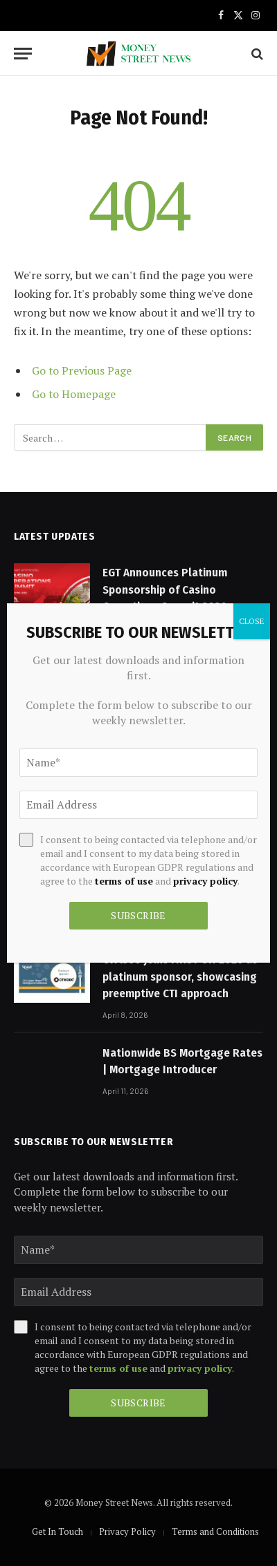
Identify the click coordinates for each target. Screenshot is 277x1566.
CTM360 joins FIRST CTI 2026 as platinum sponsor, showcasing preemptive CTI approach (180, 976)
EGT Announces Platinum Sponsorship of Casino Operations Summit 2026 (164, 589)
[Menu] (23, 53)
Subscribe (138, 1402)
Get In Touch (57, 1531)
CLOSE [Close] (252, 621)
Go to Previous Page (82, 370)
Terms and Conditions (215, 1531)
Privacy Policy (127, 1531)
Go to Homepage (74, 394)
